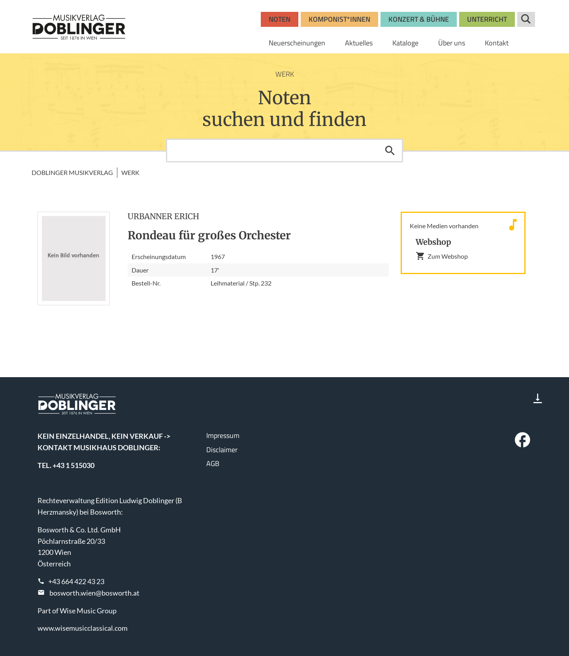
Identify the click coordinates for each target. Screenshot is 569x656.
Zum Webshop (442, 256)
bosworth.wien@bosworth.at (94, 592)
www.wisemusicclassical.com (83, 628)
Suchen (390, 150)
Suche (526, 19)
